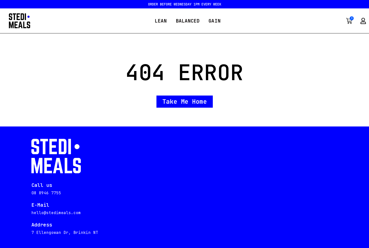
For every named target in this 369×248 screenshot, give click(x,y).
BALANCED (188, 21)
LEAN (161, 21)
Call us (41, 185)
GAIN (214, 21)
